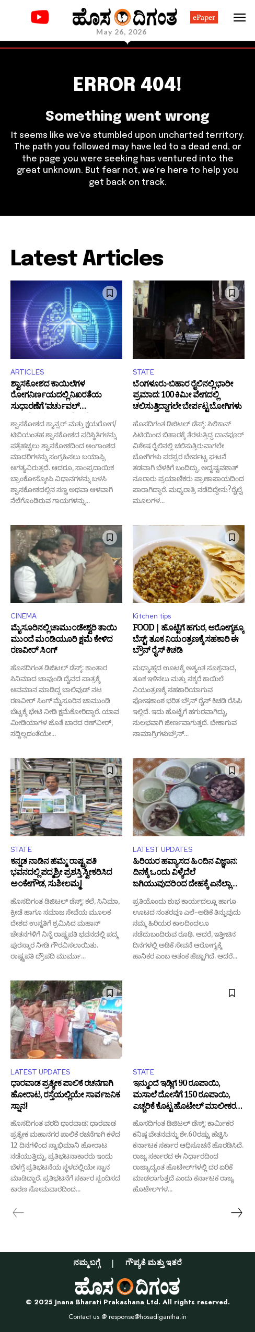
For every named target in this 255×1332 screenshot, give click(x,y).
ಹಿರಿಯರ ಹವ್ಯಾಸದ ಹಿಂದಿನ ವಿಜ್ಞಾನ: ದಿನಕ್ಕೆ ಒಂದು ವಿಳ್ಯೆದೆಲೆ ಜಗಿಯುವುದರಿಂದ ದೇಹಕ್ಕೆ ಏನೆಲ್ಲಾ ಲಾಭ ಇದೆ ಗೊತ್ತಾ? (185, 874)
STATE (143, 372)
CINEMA (23, 616)
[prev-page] (18, 1213)
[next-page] (236, 1213)
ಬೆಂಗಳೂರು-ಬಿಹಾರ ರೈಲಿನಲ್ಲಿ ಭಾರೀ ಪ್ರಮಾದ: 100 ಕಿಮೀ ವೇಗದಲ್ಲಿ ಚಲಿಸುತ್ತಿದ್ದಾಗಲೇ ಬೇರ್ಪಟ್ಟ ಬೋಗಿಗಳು (187, 396)
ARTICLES (27, 372)
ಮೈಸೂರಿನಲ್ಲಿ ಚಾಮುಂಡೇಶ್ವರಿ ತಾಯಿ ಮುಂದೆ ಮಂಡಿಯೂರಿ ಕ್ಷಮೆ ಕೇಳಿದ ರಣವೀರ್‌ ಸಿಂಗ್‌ (63, 640)
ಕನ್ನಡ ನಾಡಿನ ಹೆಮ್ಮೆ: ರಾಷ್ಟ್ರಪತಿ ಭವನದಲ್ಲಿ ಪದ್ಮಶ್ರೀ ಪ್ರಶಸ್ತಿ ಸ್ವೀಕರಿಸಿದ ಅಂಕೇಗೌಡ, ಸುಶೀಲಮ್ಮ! (61, 874)
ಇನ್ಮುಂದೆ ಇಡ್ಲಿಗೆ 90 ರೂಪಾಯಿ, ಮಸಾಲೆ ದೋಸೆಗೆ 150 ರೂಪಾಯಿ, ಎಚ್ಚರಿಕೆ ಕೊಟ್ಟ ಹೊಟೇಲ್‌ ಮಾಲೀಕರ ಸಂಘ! (184, 1096)
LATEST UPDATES (162, 849)
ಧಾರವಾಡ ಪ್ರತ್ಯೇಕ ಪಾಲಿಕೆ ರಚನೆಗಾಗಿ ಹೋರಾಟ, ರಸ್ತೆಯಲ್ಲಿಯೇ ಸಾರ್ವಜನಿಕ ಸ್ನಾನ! (65, 1096)
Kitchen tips (152, 616)
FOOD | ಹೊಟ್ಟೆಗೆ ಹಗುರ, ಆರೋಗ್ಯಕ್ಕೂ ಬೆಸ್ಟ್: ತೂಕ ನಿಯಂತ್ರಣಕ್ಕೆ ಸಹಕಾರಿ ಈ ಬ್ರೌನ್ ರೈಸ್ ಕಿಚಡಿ (188, 640)
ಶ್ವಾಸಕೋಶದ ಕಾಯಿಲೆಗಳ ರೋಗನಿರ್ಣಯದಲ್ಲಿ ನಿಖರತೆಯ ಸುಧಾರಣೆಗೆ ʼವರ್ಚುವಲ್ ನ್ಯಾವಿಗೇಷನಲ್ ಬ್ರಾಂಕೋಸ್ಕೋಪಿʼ (57, 396)
